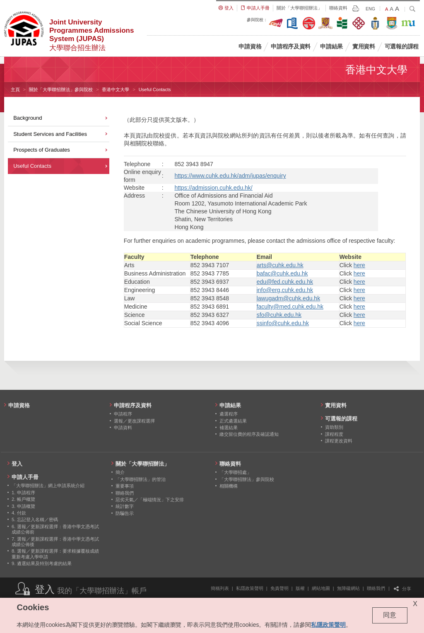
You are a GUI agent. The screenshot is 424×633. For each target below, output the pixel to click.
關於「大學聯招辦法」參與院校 (61, 89)
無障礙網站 (348, 588)
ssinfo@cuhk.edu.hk (283, 323)
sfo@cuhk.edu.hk (279, 315)
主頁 (15, 89)
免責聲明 (279, 588)
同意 (389, 615)
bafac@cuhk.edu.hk (282, 273)
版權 (300, 588)
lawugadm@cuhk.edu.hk (288, 298)
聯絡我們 (376, 588)
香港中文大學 (115, 89)
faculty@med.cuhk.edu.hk (290, 306)
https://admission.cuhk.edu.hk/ (213, 187)
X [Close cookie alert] (415, 603)
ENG (370, 8)
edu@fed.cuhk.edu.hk (285, 281)
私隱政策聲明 (249, 588)
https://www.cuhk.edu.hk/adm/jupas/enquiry (230, 175)
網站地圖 (321, 588)
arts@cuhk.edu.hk (280, 265)
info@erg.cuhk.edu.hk (285, 290)
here (359, 265)
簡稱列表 (220, 588)
